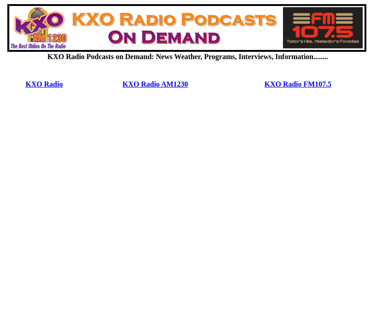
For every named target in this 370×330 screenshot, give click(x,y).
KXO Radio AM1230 (155, 84)
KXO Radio (44, 84)
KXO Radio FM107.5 (297, 84)
